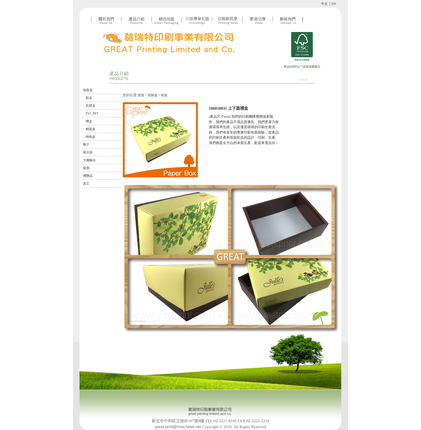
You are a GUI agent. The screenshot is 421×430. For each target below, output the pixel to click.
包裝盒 (88, 90)
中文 (324, 4)
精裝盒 (90, 129)
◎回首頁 (302, 79)
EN (334, 4)
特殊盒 (90, 137)
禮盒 (89, 121)
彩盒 (89, 98)
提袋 (86, 168)
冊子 (86, 144)
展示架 (88, 152)
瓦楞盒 (90, 106)
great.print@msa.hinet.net (178, 426)
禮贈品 (88, 176)
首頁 (141, 95)
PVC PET (92, 113)
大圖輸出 (89, 160)
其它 (86, 183)
